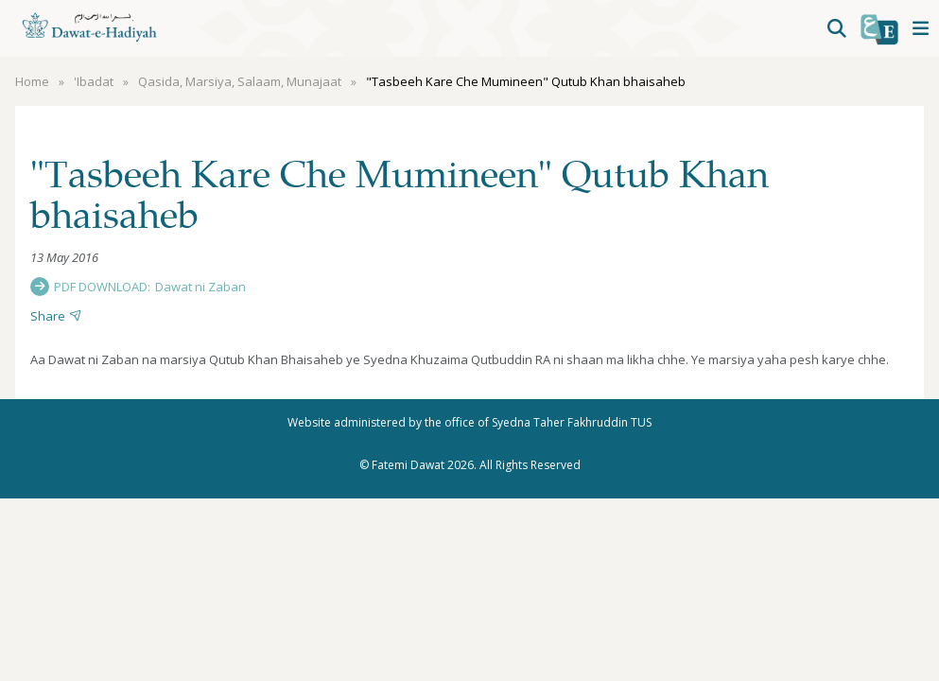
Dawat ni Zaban (200, 286)
